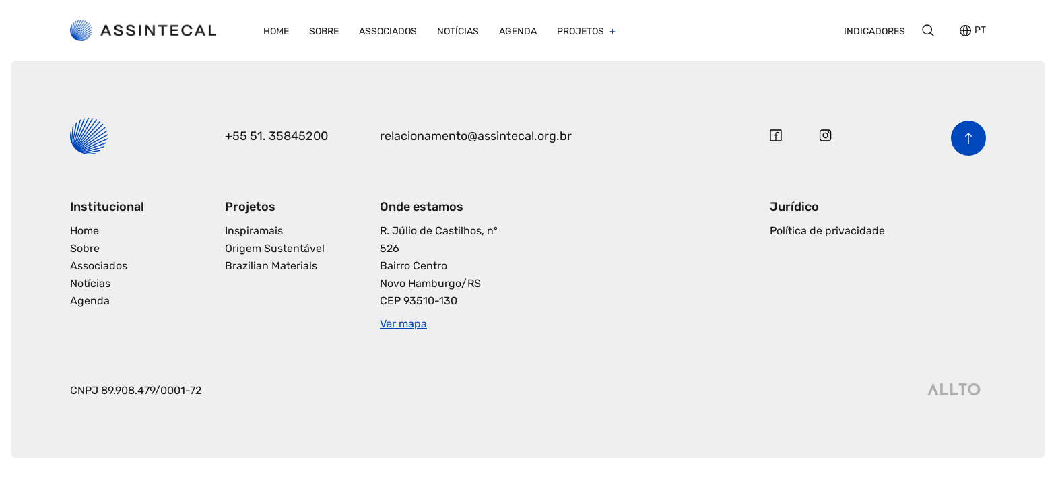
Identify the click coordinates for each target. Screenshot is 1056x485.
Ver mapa (403, 323)
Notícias (458, 31)
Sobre (324, 31)
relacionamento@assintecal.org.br (476, 136)
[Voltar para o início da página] (968, 138)
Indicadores (874, 31)
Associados (388, 31)
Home (276, 31)
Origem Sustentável (275, 248)
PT (980, 30)
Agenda (518, 31)
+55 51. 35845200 (276, 136)
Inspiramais (254, 230)
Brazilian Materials (271, 265)
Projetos (581, 31)
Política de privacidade (827, 230)
